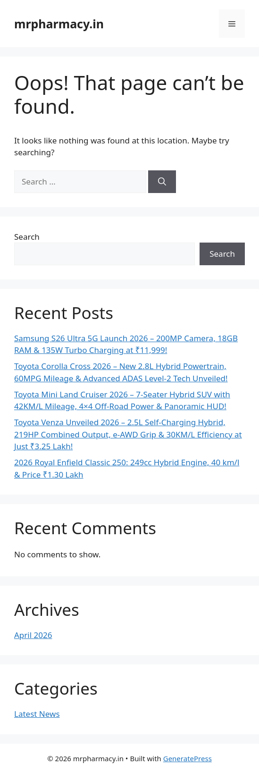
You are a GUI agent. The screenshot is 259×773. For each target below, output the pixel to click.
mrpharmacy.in (59, 24)
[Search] (162, 181)
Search (27, 236)
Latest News (37, 713)
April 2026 (33, 635)
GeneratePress (187, 758)
